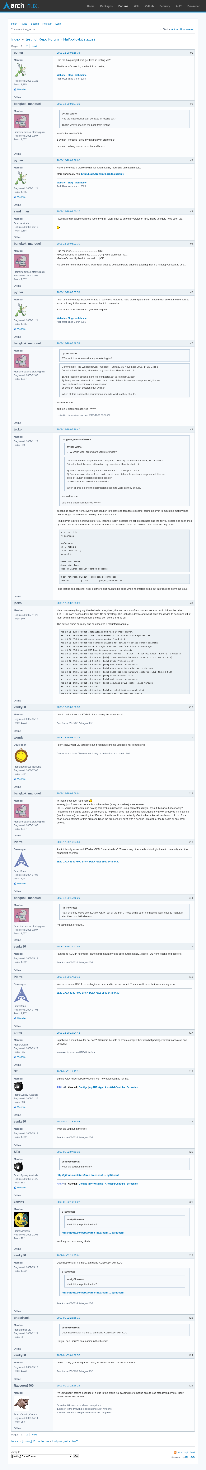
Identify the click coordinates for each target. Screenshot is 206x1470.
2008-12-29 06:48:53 (68, 343)
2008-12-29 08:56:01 (68, 793)
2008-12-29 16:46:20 (68, 897)
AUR (179, 6)
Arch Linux (21, 6)
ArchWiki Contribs (115, 1087)
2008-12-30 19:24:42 (68, 1032)
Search (35, 23)
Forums (123, 6)
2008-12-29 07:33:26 (68, 603)
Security (165, 6)
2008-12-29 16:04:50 (68, 842)
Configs (83, 1087)
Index (14, 23)
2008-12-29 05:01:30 (68, 243)
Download (193, 6)
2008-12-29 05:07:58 (68, 292)
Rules (24, 23)
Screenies (132, 1087)
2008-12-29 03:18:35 (68, 52)
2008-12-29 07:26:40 (68, 429)
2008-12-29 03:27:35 (68, 103)
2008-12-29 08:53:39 (68, 737)
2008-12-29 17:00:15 (68, 976)
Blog (70, 75)
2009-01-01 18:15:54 (68, 1121)
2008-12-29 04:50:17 (68, 211)
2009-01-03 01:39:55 (68, 1355)
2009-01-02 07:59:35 (68, 1151)
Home (91, 6)
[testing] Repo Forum (42, 39)
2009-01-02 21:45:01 (68, 1255)
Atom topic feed (186, 1452)
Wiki (137, 6)
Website (21, 89)
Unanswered (187, 29)
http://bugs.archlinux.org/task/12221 (102, 173)
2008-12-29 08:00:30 (68, 707)
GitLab (149, 6)
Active (174, 29)
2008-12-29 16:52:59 (68, 946)
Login (58, 23)
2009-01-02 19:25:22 (68, 1202)
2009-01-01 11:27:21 (68, 1071)
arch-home (81, 75)
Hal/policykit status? (79, 39)
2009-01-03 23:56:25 (68, 1385)
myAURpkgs (96, 1087)
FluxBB (190, 1457)
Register (47, 23)
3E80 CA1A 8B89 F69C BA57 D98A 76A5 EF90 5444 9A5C (88, 861)
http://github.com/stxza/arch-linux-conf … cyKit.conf (88, 1175)
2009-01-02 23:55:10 (68, 1317)
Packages (106, 6)
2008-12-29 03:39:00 (68, 160)
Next (34, 46)
